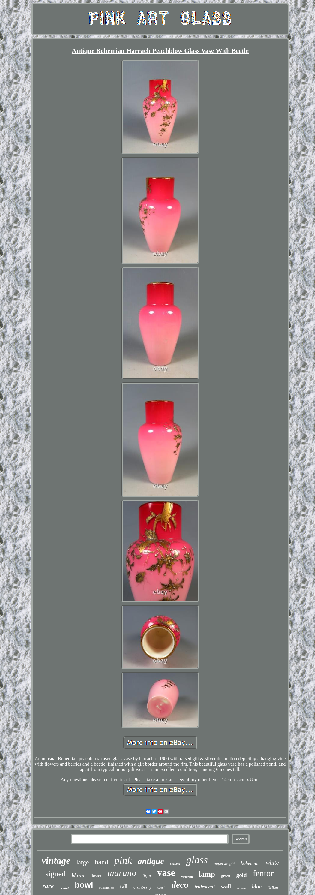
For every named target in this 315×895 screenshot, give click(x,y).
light (146, 875)
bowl (84, 885)
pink (123, 860)
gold (241, 875)
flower (96, 876)
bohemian (250, 863)
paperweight (224, 863)
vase (166, 872)
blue (257, 887)
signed (55, 873)
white (272, 862)
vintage (56, 860)
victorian (187, 876)
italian (273, 887)
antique (151, 861)
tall (124, 887)
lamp (207, 874)
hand (101, 862)
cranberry (143, 887)
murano (121, 873)
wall (226, 886)
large (82, 862)
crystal (64, 888)
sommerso (106, 887)
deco (180, 885)
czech (162, 887)
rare (48, 886)
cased (175, 863)
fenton (264, 873)
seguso (241, 888)
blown (78, 875)
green (225, 876)
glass (197, 860)
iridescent (204, 887)
